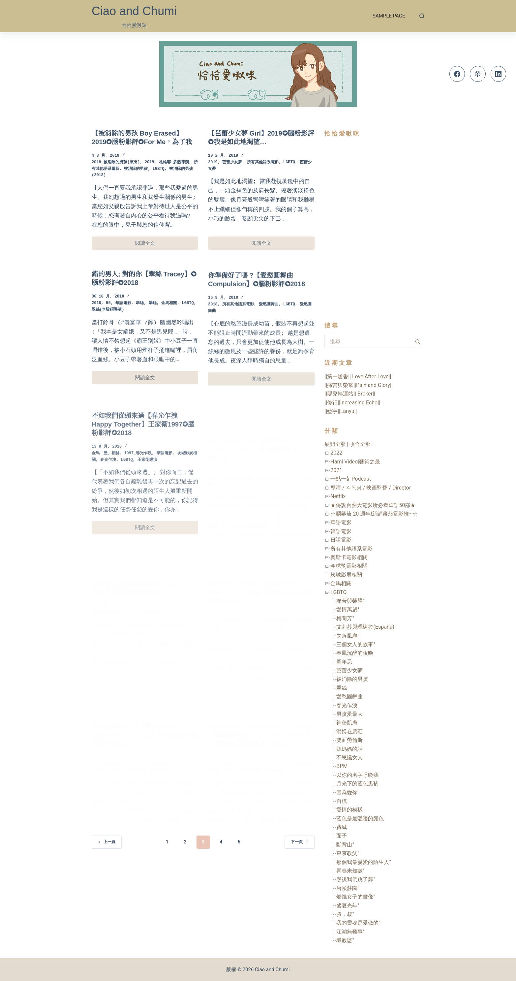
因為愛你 (346, 792)
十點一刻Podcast (350, 479)
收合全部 (360, 444)
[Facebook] (457, 74)
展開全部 (335, 444)
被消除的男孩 (136, 169)
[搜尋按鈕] (417, 341)
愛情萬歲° (347, 609)
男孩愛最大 (349, 714)
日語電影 (340, 540)
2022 (336, 453)
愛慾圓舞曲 (349, 696)
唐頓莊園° (347, 888)
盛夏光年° (347, 905)
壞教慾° (345, 940)
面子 (341, 836)
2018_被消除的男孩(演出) (116, 162)
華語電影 (123, 314)
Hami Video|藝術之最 (355, 462)
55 (108, 314)
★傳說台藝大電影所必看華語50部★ (372, 505)
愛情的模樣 (349, 810)
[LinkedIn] (498, 74)
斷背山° (345, 844)
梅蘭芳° (345, 618)
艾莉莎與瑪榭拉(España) (365, 627)
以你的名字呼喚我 (357, 775)
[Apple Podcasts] (478, 74)
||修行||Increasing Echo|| (352, 402)
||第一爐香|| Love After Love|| (357, 376)
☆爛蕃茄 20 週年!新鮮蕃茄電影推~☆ (374, 514)
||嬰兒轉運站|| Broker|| (349, 394)
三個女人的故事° (355, 644)
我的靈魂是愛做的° (358, 923)
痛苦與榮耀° (350, 601)
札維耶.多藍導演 (174, 162)
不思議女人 (349, 757)
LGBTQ (159, 169)
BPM (342, 766)
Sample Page (389, 16)
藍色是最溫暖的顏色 (360, 818)
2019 (149, 162)
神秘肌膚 (346, 722)
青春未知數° (350, 871)
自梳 (341, 801)
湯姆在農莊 (349, 731)
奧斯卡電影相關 (348, 557)
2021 (336, 470)
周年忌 (344, 662)
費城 (341, 827)
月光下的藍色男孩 (357, 783)
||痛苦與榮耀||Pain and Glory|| (358, 385)
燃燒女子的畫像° (355, 897)
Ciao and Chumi (134, 11)
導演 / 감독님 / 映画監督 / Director (370, 488)
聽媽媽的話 (349, 749)
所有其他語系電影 (263, 162)
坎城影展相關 (346, 575)
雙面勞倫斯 (349, 740)
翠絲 (140, 314)
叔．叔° (345, 914)
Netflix (338, 496)
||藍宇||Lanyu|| (340, 411)
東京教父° (347, 853)
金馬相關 (169, 314)
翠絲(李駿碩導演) (108, 321)
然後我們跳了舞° (355, 879)
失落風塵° (347, 636)
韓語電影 (340, 531)
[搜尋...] (367, 341)
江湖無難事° (350, 932)
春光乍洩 (346, 705)
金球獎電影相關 (348, 566)
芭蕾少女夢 (232, 162)
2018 (96, 314)
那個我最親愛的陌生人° (363, 862)
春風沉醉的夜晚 (354, 653)
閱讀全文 (150, 245)
